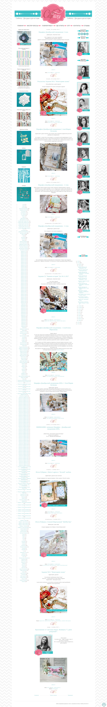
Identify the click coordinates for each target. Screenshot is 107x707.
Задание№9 (23, 326)
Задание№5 (23, 320)
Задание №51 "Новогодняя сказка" (54, 572)
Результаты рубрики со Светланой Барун (24, 492)
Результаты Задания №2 (23, 412)
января (79, 320)
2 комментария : (57, 375)
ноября (79, 265)
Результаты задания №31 (24, 430)
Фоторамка (23, 555)
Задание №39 (23, 281)
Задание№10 (23, 305)
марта (79, 317)
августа (79, 309)
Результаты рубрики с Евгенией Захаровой (24, 470)
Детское (23, 234)
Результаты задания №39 (24, 441)
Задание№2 (23, 316)
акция (23, 205)
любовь (23, 345)
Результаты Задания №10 (24, 398)
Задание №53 (23, 301)
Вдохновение (23, 218)
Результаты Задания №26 (24, 422)
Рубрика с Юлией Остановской (24, 518)
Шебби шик (23, 560)
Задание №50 (23, 297)
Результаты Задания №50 (24, 457)
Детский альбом (23, 233)
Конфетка (24, 340)
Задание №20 (23, 255)
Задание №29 (23, 267)
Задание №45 (23, 290)
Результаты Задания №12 (24, 401)
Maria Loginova (63, 320)
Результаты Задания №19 (24, 411)
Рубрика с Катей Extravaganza (23, 513)
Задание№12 (23, 308)
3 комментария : (57, 72)
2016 (78, 322)
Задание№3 (23, 317)
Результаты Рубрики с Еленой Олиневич (24, 472)
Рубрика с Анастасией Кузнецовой (24, 502)
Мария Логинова (61, 418)
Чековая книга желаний (23, 558)
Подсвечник (23, 374)
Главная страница (53, 695)
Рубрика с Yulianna (23, 526)
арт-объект (23, 211)
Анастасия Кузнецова (23, 208)
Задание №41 (23, 284)
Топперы (23, 548)
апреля (79, 315)
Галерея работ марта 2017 (23, 225)
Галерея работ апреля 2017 (23, 221)
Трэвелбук (24, 549)
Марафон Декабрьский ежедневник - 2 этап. (53, 185)
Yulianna (23, 581)
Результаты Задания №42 (24, 447)
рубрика (23, 501)
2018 (78, 261)
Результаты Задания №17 (24, 408)
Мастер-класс (23, 356)
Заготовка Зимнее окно (23, 245)
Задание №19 (23, 254)
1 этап (47, 376)
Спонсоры (24, 541)
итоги (23, 334)
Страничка (23, 545)
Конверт (23, 338)
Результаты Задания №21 (24, 415)
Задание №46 (23, 291)
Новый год (53, 620)
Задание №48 (23, 294)
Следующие (36, 695)
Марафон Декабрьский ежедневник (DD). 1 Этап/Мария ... (83, 288)
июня (79, 312)
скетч (23, 537)
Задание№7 (23, 323)
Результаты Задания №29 (24, 426)
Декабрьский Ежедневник (53, 376)
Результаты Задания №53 (24, 459)
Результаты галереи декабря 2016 (24, 381)
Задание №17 (23, 251)
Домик (23, 240)
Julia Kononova (23, 573)
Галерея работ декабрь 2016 (23, 222)
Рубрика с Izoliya (23, 520)
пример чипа (23, 377)
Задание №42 (23, 285)
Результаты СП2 (23, 495)
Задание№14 (23, 310)
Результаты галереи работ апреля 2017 (24, 385)
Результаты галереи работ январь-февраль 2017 (24, 394)
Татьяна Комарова (23, 546)
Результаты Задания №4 (23, 443)
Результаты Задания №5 (23, 455)
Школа (23, 566)
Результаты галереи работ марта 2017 (24, 389)
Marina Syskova (23, 577)
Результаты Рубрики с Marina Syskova (24, 488)
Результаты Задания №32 (24, 432)
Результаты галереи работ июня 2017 (24, 387)
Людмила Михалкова (23, 347)
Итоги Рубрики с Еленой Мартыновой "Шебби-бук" (53, 522)
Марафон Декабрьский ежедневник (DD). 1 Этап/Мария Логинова (53, 384)
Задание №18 (23, 252)
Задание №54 (23, 302)
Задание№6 (23, 322)
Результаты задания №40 (24, 444)
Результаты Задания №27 (24, 423)
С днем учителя (23, 530)
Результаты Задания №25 (24, 420)
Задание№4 (23, 319)
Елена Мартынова (61, 376)
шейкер (23, 563)
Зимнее (23, 330)
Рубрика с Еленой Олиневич (23, 509)
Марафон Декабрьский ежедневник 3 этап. (53, 32)
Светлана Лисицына (24, 533)
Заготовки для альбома (23, 248)
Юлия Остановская (23, 569)
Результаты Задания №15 (24, 405)
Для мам (23, 238)
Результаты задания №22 (24, 416)
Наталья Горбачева (23, 362)
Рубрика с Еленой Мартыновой (62, 565)
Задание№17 (23, 315)
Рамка (23, 379)
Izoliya (23, 571)
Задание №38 (23, 280)
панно (23, 372)
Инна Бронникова (23, 333)
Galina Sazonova (23, 570)
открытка (23, 369)
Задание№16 (23, 313)
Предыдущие (70, 695)
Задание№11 (23, 306)
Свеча (23, 534)
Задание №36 (23, 277)
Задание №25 (23, 262)
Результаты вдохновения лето (23, 380)
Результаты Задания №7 (23, 462)
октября (79, 305)
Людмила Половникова (23, 348)
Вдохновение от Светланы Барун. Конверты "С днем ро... (83, 302)
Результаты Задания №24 (24, 419)
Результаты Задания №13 (24, 402)
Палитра (23, 370)
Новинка (23, 363)
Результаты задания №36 (24, 437)
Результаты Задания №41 (24, 445)
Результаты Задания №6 (23, 461)
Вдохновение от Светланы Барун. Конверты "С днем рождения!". (53, 630)
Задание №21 (23, 256)
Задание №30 (23, 269)
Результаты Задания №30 (24, 429)
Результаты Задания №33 (24, 433)
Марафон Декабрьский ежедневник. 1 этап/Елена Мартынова (53, 328)
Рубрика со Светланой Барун (23, 527)
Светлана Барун (58, 620)
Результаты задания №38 (24, 440)
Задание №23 (23, 259)
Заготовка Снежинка (24, 247)
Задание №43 (23, 287)
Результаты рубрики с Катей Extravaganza (24, 477)
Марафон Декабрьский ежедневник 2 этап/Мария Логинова (53, 130)
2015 (78, 323)
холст (23, 556)
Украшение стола (23, 552)
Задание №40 (23, 283)
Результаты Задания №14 (24, 404)
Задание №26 (23, 263)
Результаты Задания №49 (24, 454)
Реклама (23, 497)
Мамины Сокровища (24, 349)
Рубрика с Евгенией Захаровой (24, 504)
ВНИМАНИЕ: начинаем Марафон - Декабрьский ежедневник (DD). (53, 428)
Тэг (23, 551)
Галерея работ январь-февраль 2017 (24, 229)
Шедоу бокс (23, 562)
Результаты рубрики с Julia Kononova (24, 485)
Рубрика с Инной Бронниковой (24, 511)
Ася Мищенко (23, 212)
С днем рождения (23, 528)
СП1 (23, 538)
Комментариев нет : (57, 319)
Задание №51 (50, 122)
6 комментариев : (57, 267)
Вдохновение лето (23, 219)
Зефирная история (23, 329)
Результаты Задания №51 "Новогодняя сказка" (53, 81)
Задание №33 (23, 273)
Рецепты (23, 498)
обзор (23, 367)
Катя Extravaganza (23, 335)
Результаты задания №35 (24, 436)
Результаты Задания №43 (24, 448)
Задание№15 (23, 312)
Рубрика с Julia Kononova (24, 521)
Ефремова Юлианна (23, 244)
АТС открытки (23, 214)
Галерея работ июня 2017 (24, 223)
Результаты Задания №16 (24, 407)
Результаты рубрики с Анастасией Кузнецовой (24, 467)
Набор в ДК (23, 359)
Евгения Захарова (23, 241)
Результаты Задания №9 (23, 465)
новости (23, 365)
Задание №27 (23, 265)
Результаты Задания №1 (23, 397)
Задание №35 (23, 276)
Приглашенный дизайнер (24, 376)
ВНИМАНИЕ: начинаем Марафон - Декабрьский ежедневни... (83, 291)
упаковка (23, 553)
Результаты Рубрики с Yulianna (24, 489)
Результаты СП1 (23, 494)
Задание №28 (23, 266)
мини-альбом (23, 358)
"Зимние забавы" (60, 349)
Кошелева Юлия (23, 344)
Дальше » (53, 69)
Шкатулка (24, 564)
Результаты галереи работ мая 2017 (24, 392)
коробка (23, 341)
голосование (23, 230)
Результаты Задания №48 (24, 452)
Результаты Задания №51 (57, 122)
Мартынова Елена (53, 565)
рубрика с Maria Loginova (23, 523)
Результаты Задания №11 (24, 400)
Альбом (23, 207)
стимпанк (23, 542)
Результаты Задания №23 (24, 418)
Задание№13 (23, 309)
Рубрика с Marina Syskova (24, 524)
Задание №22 (23, 258)
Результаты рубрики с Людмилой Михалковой (24, 479)
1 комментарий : (57, 619)
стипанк (23, 544)
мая (79, 313)
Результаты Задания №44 (24, 450)
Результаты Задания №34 (24, 434)
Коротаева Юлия (23, 342)
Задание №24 (23, 260)
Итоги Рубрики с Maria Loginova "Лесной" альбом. (53, 472)
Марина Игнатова (53, 320)
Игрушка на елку (23, 331)
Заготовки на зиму (23, 249)
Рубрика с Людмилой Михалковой (24, 515)
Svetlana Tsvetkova (23, 580)
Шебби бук (23, 559)
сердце (23, 535)
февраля (80, 318)
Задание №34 (23, 274)
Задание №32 (23, 272)
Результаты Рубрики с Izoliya (23, 483)
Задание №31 (23, 270)
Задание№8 (23, 324)
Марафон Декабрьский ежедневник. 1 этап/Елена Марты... (83, 284)
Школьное (24, 567)
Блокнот (23, 215)
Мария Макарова (23, 354)
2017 (78, 262)
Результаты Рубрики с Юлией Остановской (24, 481)
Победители (23, 373)
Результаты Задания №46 (24, 451)
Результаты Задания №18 (24, 409)
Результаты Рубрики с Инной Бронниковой (24, 474)
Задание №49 (23, 295)
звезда (23, 327)
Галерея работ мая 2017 (23, 226)
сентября (80, 307)
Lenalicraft (58, 320)
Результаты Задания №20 (24, 414)
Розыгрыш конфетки (23, 499)
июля (79, 310)
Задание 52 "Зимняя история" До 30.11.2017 (53, 276)
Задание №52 (46, 320)
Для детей (23, 237)
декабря (80, 264)
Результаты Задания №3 (23, 427)
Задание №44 (23, 288)
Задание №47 (23, 292)
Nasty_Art (24, 578)
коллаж (23, 337)
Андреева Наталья (23, 210)
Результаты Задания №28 (24, 425)
